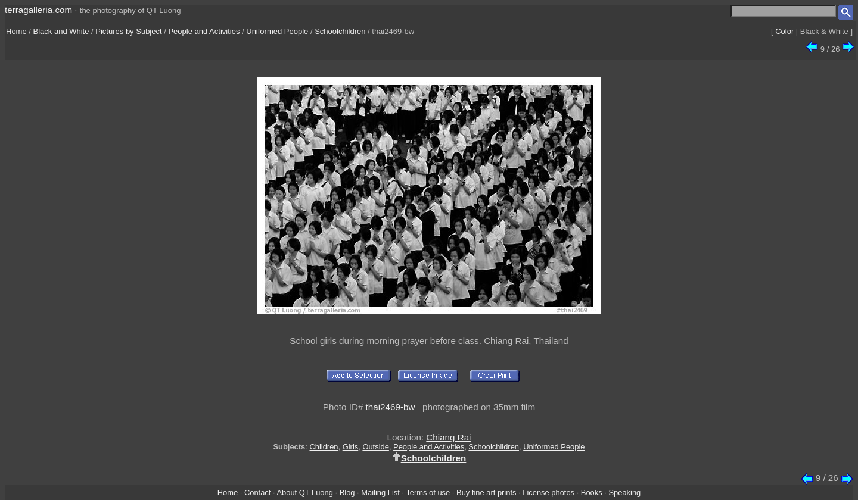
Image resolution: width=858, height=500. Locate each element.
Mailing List (380, 492)
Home (16, 31)
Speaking (624, 492)
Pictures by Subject (128, 31)
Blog (347, 492)
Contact (257, 492)
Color (784, 31)
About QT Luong (304, 492)
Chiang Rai (448, 437)
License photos (548, 492)
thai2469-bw (390, 407)
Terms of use (428, 492)
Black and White (61, 31)
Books (591, 492)
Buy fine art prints (486, 492)
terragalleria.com (38, 10)
